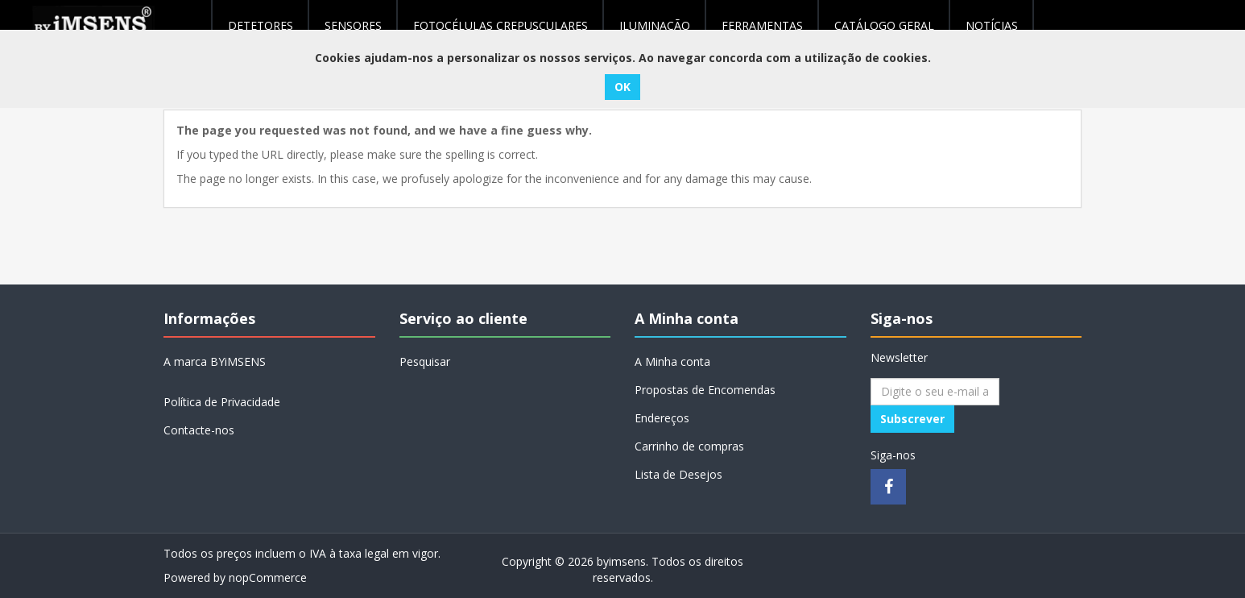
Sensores (353, 25)
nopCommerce (268, 577)
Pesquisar (424, 361)
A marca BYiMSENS (214, 361)
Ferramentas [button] (762, 25)
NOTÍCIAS (992, 25)
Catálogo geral (884, 25)
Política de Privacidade (221, 401)
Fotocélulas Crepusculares (500, 25)
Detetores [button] (260, 25)
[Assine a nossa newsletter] (935, 391)
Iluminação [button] (654, 25)
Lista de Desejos (678, 474)
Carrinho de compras (689, 446)
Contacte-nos (198, 430)
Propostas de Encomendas (705, 389)
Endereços (662, 418)
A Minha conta (672, 361)
